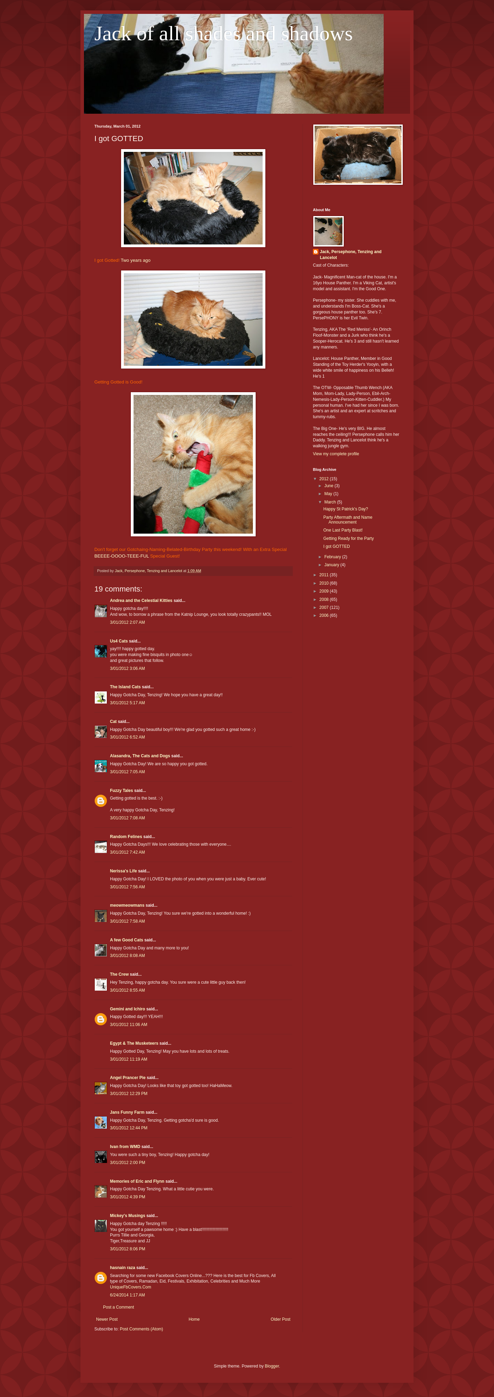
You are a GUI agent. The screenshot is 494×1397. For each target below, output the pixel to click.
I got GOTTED (336, 546)
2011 (325, 574)
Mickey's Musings (127, 1215)
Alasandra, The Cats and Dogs (140, 755)
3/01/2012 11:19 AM (128, 1059)
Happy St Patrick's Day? (345, 509)
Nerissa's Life (123, 871)
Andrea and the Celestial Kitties (141, 600)
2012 (325, 478)
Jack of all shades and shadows (223, 33)
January (332, 564)
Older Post (280, 1319)
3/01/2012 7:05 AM (127, 771)
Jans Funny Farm (127, 1112)
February (333, 556)
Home (194, 1319)
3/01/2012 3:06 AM (127, 668)
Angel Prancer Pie (128, 1077)
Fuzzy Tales (121, 790)
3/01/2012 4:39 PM (127, 1197)
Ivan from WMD (125, 1146)
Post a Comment (118, 1307)
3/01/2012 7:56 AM (127, 887)
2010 (325, 583)
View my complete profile (336, 453)
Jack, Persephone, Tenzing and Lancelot (351, 254)
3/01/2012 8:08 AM (127, 955)
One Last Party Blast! (343, 530)
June (329, 485)
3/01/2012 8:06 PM (127, 1249)
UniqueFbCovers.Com (130, 1287)
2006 (325, 615)
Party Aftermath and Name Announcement (347, 520)
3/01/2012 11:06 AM (128, 1024)
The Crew (119, 974)
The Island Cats (125, 686)
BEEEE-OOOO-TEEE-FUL (121, 556)
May (328, 493)
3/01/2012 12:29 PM (128, 1093)
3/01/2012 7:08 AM (127, 818)
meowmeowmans (127, 905)
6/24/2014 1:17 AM (127, 1295)
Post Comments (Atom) (141, 1329)
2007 (325, 607)
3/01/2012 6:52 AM (127, 737)
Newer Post (107, 1319)
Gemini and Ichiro (127, 1009)
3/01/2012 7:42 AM (127, 852)
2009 (325, 591)
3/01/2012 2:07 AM (127, 622)
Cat (113, 721)
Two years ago (136, 260)
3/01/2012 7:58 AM (127, 921)
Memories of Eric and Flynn (137, 1181)
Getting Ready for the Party (348, 538)
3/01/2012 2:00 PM (127, 1162)
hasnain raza (122, 1267)
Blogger (272, 1366)
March (330, 502)
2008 (325, 599)
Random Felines (126, 836)
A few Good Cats (126, 940)
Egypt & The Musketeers (134, 1043)
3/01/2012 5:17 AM (127, 702)
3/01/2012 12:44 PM (128, 1128)
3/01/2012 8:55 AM (127, 990)
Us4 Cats (119, 641)
